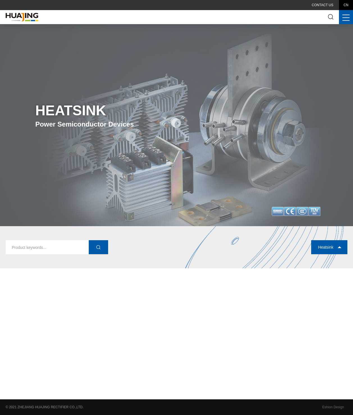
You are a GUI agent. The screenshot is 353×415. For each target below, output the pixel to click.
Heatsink (330, 247)
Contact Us (322, 5)
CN (345, 5)
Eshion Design (333, 407)
